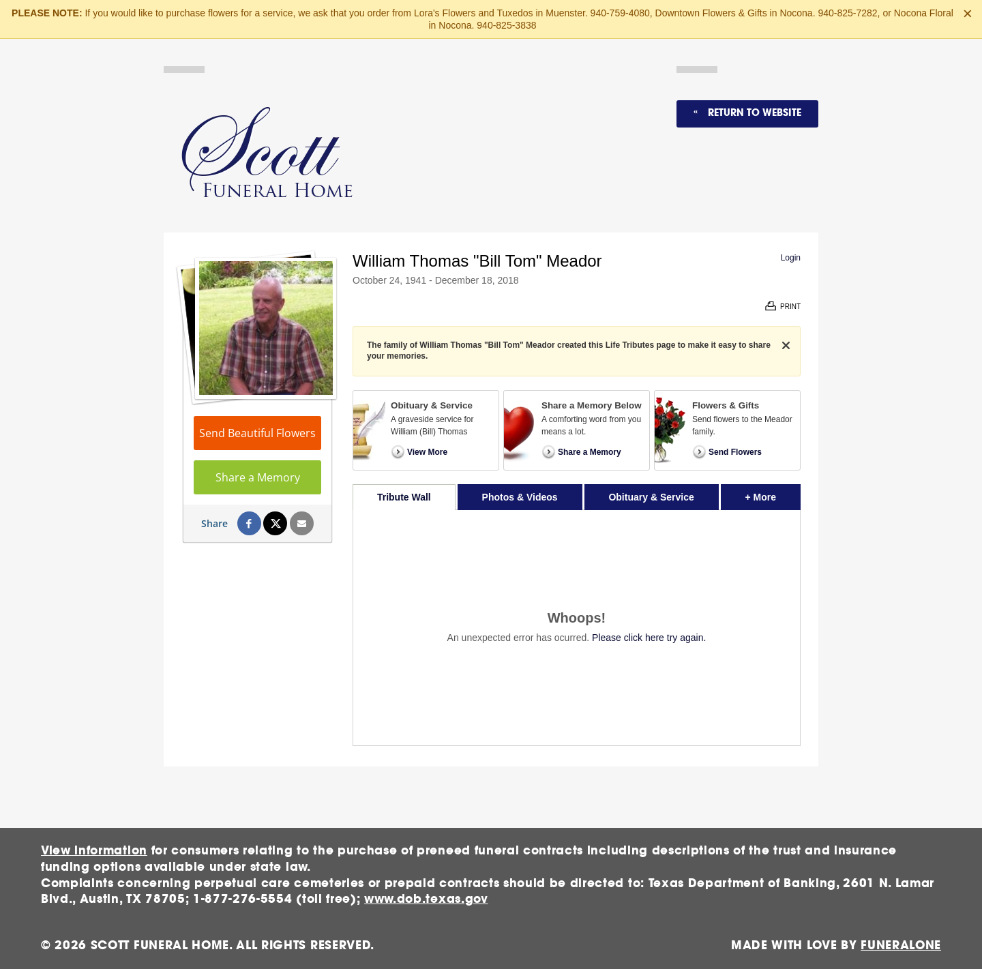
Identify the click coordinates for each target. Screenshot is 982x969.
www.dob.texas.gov (426, 899)
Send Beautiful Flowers (257, 433)
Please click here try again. (649, 637)
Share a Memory (257, 477)
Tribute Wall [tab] (404, 497)
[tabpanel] (576, 628)
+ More (773, 493)
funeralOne (901, 945)
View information (94, 850)
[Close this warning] (967, 13)
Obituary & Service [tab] (651, 497)
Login (791, 258)
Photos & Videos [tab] (520, 497)
